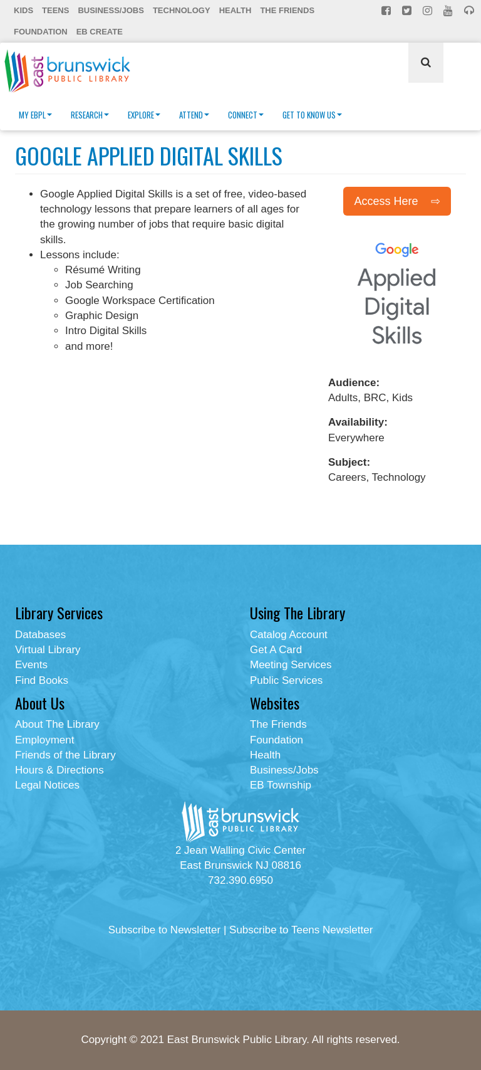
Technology (181, 10)
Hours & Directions (59, 770)
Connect (246, 114)
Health (235, 10)
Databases (40, 635)
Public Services (286, 680)
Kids (23, 10)
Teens (55, 10)
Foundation (41, 31)
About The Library (57, 724)
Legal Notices (47, 785)
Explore (144, 114)
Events (31, 665)
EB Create (99, 31)
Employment (44, 740)
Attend (194, 114)
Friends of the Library (65, 755)
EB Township (280, 785)
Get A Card (276, 650)
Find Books (41, 680)
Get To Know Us (312, 114)
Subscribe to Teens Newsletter (301, 930)
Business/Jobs (110, 10)
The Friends (287, 10)
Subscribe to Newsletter (164, 930)
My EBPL (35, 114)
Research (90, 114)
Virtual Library (48, 650)
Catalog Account (289, 635)
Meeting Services (290, 665)
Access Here (386, 201)
